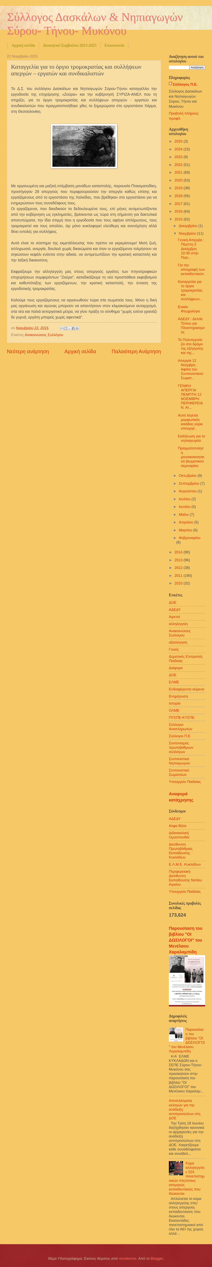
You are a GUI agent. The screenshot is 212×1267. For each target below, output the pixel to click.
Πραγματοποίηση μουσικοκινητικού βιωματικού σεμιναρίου (191, 457)
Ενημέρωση (178, 696)
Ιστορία (174, 703)
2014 (178, 552)
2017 (178, 204)
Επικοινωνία (114, 45)
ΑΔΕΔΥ (175, 610)
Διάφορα (176, 668)
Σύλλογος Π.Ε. (185, 84)
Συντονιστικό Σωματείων (179, 772)
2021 (178, 172)
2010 (178, 583)
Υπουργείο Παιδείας (185, 782)
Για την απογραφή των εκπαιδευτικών (191, 269)
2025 (178, 141)
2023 (178, 157)
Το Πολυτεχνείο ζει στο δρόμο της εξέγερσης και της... (190, 346)
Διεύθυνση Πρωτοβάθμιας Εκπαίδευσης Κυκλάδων (181, 850)
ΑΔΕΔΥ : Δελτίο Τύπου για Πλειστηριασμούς (191, 325)
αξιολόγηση (178, 642)
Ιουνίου (185, 507)
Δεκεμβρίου (188, 226)
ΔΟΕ (172, 675)
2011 (178, 575)
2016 (178, 211)
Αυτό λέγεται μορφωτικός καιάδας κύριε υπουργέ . (190, 421)
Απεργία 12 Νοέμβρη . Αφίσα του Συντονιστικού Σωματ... (190, 369)
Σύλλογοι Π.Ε (179, 736)
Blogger (157, 1258)
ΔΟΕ (172, 602)
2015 (178, 219)
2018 (178, 196)
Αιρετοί (174, 617)
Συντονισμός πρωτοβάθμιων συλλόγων (181, 747)
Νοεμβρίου (188, 233)
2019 (178, 188)
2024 (178, 149)
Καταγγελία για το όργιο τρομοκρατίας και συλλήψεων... (190, 290)
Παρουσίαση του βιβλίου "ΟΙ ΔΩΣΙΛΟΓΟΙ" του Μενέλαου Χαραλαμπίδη (185, 940)
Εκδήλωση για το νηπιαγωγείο (191, 438)
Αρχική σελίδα (23, 45)
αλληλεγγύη (178, 624)
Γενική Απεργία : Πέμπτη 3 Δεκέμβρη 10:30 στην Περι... (191, 248)
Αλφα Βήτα (177, 826)
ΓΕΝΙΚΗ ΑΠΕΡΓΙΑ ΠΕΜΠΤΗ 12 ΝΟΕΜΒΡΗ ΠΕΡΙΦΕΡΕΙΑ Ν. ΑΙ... (190, 396)
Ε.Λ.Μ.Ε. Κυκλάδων (185, 864)
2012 (178, 568)
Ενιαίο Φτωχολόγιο (189, 309)
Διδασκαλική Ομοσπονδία (179, 835)
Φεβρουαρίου (190, 538)
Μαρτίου (186, 530)
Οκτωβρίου (188, 475)
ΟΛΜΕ (174, 710)
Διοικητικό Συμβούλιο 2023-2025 (69, 45)
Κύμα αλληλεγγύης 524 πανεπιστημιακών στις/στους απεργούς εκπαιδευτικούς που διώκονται (187, 1178)
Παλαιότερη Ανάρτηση (136, 351)
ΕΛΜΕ (174, 682)
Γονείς (174, 649)
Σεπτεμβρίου (189, 483)
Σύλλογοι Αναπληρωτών (180, 726)
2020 (178, 180)
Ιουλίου (185, 499)
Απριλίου (186, 522)
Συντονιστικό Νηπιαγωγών (179, 761)
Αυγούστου (188, 491)
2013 (178, 560)
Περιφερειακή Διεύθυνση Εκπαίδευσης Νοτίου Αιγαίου (185, 877)
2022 (178, 165)
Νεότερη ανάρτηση (28, 351)
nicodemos (127, 1258)
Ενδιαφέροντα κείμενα (186, 689)
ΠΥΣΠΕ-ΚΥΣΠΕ (181, 717)
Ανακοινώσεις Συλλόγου (44, 335)
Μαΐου (184, 514)
